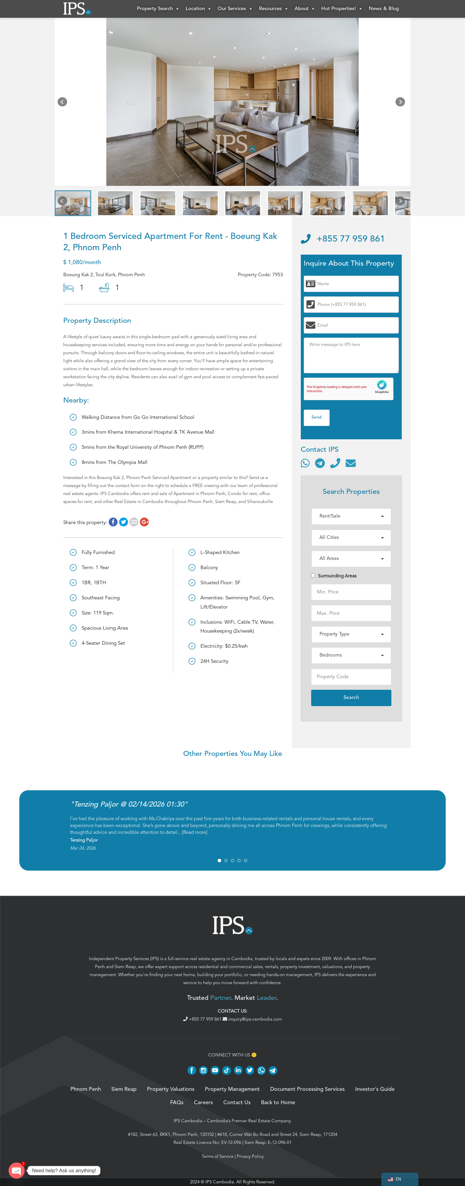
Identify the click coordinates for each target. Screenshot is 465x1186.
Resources (274, 9)
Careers (203, 1102)
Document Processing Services (307, 1089)
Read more (194, 832)
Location (199, 9)
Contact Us (237, 1102)
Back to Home (278, 1102)
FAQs (177, 1102)
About (305, 9)
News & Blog (384, 8)
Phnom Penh (85, 1089)
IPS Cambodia (188, 1120)
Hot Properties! (342, 9)
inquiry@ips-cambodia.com (252, 1019)
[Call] (335, 463)
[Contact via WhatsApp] (305, 463)
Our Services (235, 9)
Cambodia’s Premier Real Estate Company (248, 1120)
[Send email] (351, 463)
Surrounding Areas (334, 576)
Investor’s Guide (375, 1089)
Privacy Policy (250, 1156)
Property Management (232, 1089)
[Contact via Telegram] (320, 463)
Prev (63, 103)
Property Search (158, 9)
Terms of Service (217, 1156)
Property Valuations (170, 1089)
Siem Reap (125, 966)
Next (401, 103)
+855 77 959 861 (343, 239)
